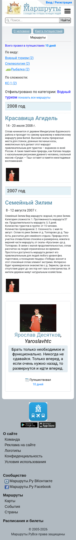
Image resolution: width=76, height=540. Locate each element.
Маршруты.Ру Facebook (30, 486)
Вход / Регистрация (59, 2)
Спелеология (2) (17, 64)
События (12, 506)
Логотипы (13, 450)
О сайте (10, 434)
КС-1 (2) (11, 83)
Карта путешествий (48, 31)
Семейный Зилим (28, 202)
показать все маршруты (34, 97)
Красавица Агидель (31, 118)
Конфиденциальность (24, 456)
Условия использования (25, 462)
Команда (12, 439)
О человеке (22, 31)
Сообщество (14, 475)
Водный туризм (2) (19, 58)
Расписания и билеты (23, 521)
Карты (10, 501)
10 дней (50, 45)
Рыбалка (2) (20, 69)
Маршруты (38, 37)
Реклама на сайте (20, 445)
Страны (11, 512)
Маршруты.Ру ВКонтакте (31, 481)
